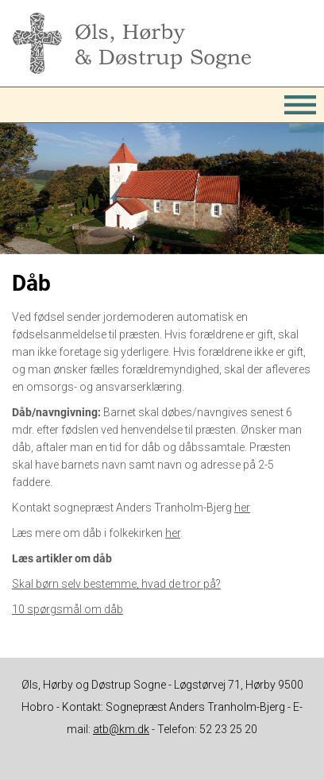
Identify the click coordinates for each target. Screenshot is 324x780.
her (242, 507)
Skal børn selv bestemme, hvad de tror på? (116, 583)
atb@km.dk (121, 729)
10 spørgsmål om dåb (67, 609)
